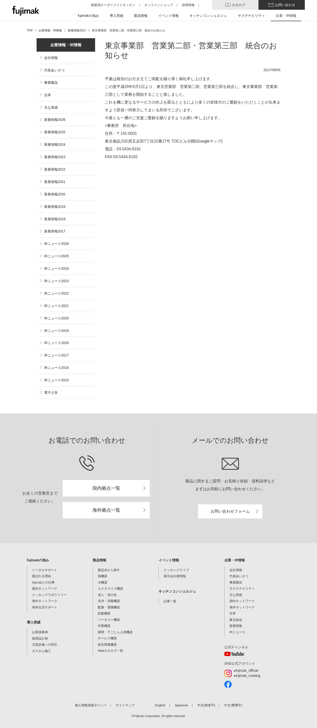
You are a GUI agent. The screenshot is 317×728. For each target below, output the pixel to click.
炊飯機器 (104, 613)
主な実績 (51, 107)
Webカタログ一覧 (110, 650)
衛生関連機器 (107, 644)
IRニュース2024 (56, 268)
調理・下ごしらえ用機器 (115, 632)
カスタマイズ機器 (110, 588)
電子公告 (51, 392)
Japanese (181, 705)
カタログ (239, 5)
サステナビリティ (242, 588)
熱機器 (102, 576)
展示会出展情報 (175, 576)
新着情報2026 (54, 120)
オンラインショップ (158, 5)
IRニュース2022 (56, 293)
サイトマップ (125, 705)
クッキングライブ (176, 570)
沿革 (47, 95)
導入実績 (33, 622)
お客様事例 (40, 632)
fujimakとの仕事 (43, 582)
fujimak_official (247, 670)
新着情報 (235, 626)
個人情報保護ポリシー (91, 705)
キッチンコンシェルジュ (177, 591)
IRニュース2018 (56, 343)
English (160, 705)
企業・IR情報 (234, 560)
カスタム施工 (41, 651)
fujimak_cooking (248, 676)
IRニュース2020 (56, 318)
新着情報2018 (54, 219)
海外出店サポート (44, 607)
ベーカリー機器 (109, 620)
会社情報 (51, 58)
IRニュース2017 (56, 355)
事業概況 (51, 83)
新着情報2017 (54, 231)
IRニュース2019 (56, 331)
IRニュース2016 (56, 368)
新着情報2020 (54, 194)
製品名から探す (109, 570)
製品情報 (99, 560)
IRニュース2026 (56, 244)
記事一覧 (170, 601)
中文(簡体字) (206, 705)
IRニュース (237, 632)
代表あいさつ (54, 70)
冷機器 (102, 582)
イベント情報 (168, 560)
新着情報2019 (54, 207)
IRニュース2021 (56, 306)
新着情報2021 (54, 182)
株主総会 (235, 620)
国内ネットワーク (44, 588)
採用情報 (188, 5)
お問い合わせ (285, 5)
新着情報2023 (54, 157)
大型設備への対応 (44, 644)
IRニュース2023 (56, 281)
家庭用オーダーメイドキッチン (113, 5)
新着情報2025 (54, 132)
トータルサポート (44, 570)
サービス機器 (107, 638)
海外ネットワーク (44, 601)
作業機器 (104, 626)
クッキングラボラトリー (49, 595)
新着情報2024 (54, 144)
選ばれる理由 (41, 576)
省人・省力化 (107, 595)
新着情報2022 (54, 169)
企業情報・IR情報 (65, 45)
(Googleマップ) (209, 141)
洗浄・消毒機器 (109, 601)
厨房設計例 (40, 638)
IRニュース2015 (56, 380)
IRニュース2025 (56, 256)
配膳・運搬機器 (109, 607)
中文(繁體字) (233, 705)
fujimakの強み (38, 560)
